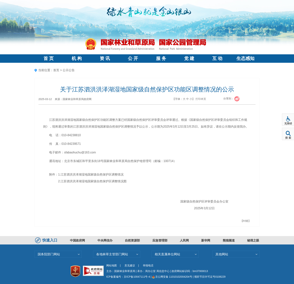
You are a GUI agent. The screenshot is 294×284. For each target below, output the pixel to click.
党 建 (189, 58)
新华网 (205, 240)
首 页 (49, 58)
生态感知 (245, 58)
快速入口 (46, 240)
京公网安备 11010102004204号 (172, 276)
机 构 (77, 58)
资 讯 (105, 58)
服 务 (161, 58)
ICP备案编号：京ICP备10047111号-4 (128, 276)
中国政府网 (77, 240)
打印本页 (201, 98)
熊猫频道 (229, 240)
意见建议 (129, 265)
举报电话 (148, 265)
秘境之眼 (253, 240)
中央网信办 (105, 240)
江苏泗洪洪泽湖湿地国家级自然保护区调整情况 (92, 174)
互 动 (217, 58)
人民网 (184, 240)
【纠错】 (245, 220)
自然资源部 (132, 240)
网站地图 (111, 265)
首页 (56, 70)
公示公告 (69, 70)
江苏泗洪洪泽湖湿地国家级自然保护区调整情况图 (94, 181)
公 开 (133, 58)
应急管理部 (159, 240)
